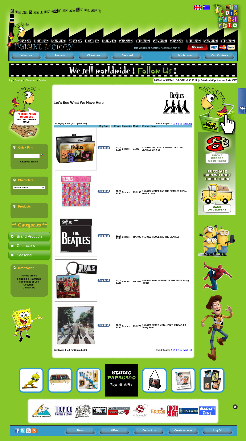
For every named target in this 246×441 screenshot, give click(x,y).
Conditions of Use (29, 281)
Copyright (29, 284)
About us (26, 55)
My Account (185, 55)
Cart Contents (219, 55)
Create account (183, 430)
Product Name (149, 126)
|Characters (31, 80)
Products (60, 55)
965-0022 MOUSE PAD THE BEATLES (160, 237)
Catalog (19, 80)
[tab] (29, 236)
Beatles (42, 80)
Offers (114, 430)
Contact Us (29, 287)
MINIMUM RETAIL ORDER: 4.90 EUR (175, 80)
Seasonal (127, 55)
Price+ (117, 126)
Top (11, 80)
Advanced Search (29, 162)
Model (136, 126)
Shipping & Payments (29, 278)
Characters (94, 55)
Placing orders (29, 275)
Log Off (217, 430)
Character (127, 126)
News (80, 430)
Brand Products (29, 236)
